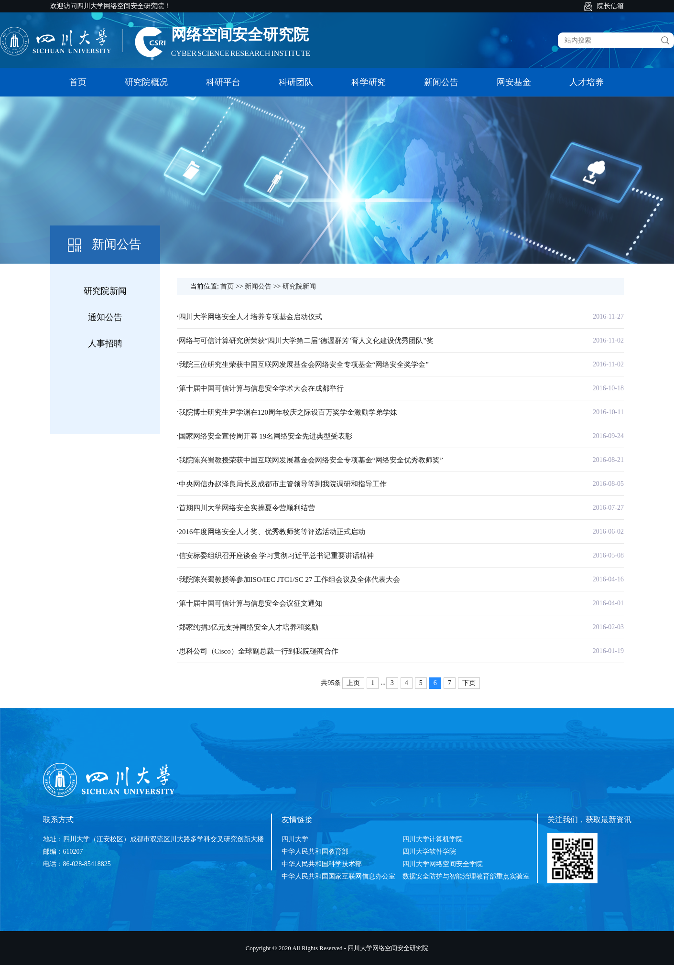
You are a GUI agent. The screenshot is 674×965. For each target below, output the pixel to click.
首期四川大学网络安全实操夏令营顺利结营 (247, 508)
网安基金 (514, 82)
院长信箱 (610, 6)
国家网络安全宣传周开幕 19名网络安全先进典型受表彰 (266, 436)
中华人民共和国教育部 (315, 851)
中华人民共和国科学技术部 (322, 864)
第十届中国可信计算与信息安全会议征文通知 (250, 603)
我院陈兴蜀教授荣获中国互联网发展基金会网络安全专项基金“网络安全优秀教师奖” (311, 460)
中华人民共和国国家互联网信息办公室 (338, 876)
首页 (78, 82)
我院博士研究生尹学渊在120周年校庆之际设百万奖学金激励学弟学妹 (288, 412)
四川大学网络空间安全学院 (442, 864)
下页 (469, 682)
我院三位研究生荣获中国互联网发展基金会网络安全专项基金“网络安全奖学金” (304, 364)
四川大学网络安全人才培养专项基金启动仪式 (250, 317)
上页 (353, 682)
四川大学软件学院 (429, 851)
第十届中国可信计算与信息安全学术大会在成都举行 (261, 388)
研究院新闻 (105, 291)
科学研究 (368, 82)
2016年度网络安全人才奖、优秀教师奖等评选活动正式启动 (272, 532)
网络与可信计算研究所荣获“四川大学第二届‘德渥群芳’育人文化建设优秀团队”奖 (306, 340)
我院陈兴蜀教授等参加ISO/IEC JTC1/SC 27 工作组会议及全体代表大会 (290, 579)
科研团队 (296, 82)
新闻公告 (441, 82)
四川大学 (295, 839)
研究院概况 (146, 82)
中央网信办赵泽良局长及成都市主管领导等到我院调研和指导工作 (283, 484)
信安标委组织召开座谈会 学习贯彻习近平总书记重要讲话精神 (276, 555)
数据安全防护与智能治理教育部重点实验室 (466, 876)
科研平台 (223, 82)
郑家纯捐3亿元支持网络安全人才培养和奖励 (249, 627)
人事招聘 (105, 343)
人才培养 (586, 82)
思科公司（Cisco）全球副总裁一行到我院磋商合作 (258, 651)
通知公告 (105, 317)
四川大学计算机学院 (432, 839)
